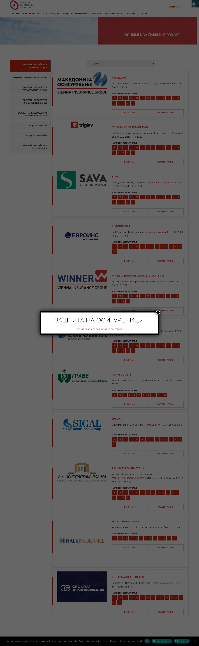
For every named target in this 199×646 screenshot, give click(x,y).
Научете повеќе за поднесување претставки (99, 328)
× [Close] (158, 312)
